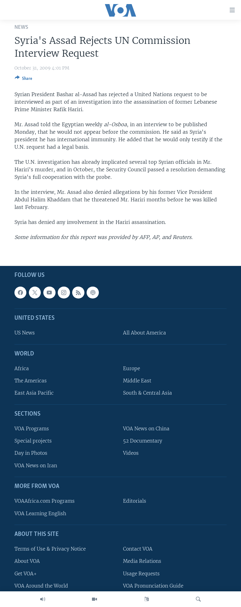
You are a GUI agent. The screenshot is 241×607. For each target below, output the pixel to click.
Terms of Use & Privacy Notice (50, 549)
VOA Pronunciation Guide (153, 586)
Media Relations (142, 561)
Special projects (33, 441)
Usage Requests (141, 574)
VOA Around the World (41, 586)
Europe (131, 368)
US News (24, 333)
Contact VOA (138, 549)
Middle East (137, 381)
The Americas (30, 381)
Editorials (134, 501)
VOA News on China (146, 429)
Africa (21, 368)
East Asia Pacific (34, 393)
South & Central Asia (147, 393)
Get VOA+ (25, 574)
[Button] (23, 80)
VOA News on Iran (35, 466)
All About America (144, 333)
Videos (131, 453)
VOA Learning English (40, 513)
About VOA (27, 561)
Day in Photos (30, 453)
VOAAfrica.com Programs (44, 501)
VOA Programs (31, 429)
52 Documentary (142, 441)
